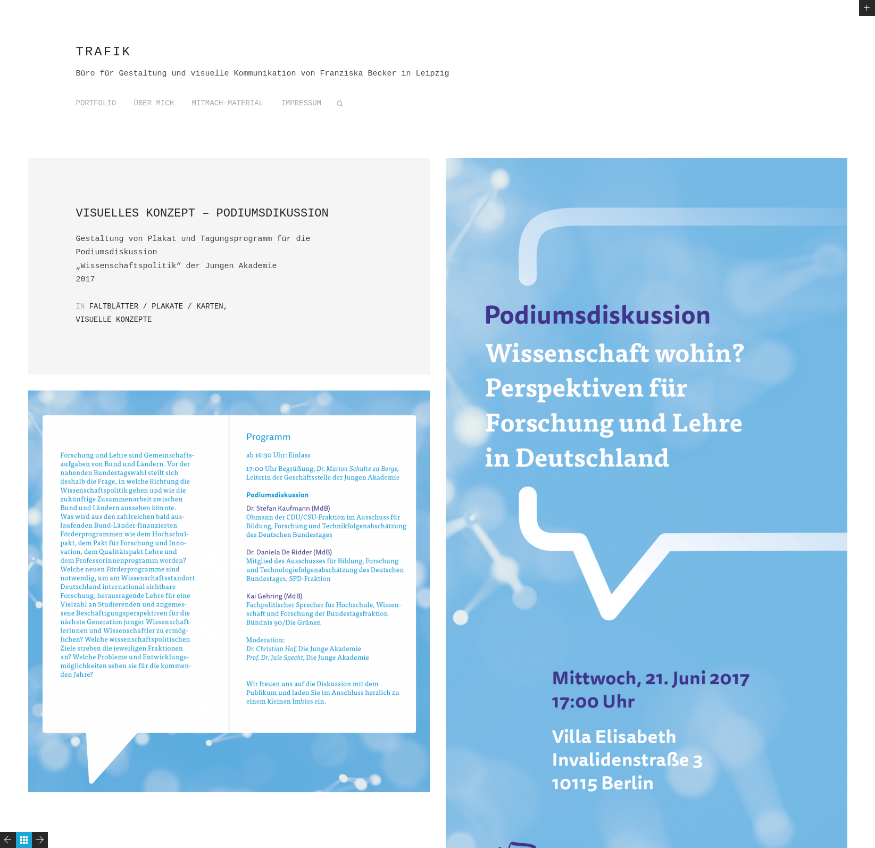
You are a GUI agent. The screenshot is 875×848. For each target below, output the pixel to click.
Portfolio (96, 103)
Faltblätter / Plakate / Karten (156, 306)
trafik (103, 52)
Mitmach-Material (227, 103)
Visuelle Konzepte (114, 319)
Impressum (301, 103)
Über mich (154, 103)
